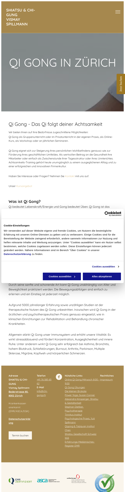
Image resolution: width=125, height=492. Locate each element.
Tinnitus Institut (73, 414)
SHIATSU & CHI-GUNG (20, 12)
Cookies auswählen (103, 266)
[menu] (118, 12)
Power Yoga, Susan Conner (80, 395)
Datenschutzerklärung (17, 254)
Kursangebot (24, 186)
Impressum (106, 379)
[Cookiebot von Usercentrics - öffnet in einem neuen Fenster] (107, 213)
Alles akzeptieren (102, 276)
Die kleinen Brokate (75, 391)
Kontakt (70, 176)
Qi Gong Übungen (75, 387)
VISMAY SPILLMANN (17, 22)
